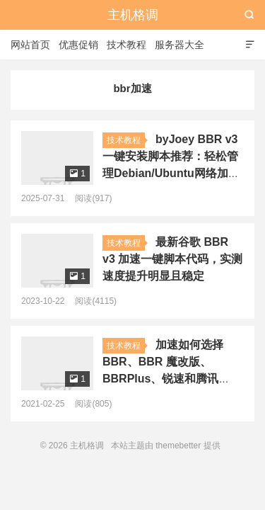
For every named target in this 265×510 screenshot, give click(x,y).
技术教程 (126, 44)
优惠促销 (78, 44)
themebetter (178, 445)
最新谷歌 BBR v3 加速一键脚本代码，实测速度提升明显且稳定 (172, 259)
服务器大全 (179, 44)
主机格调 (132, 15)
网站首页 (30, 44)
